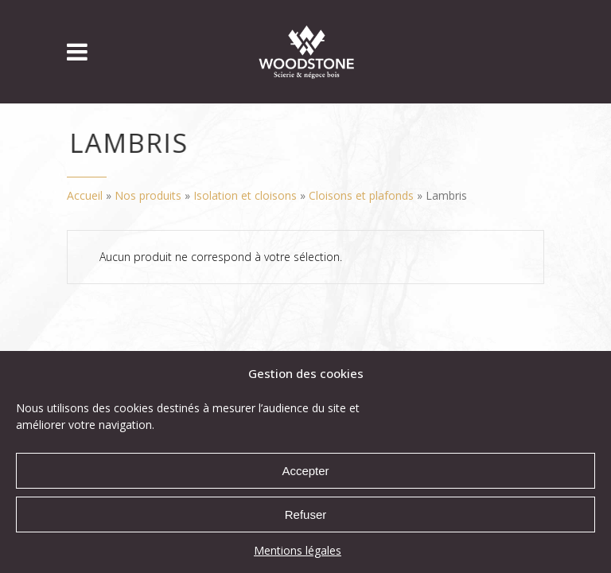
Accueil (85, 195)
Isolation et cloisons (245, 195)
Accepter (305, 470)
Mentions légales (297, 550)
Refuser (306, 514)
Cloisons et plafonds (361, 195)
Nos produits (148, 195)
